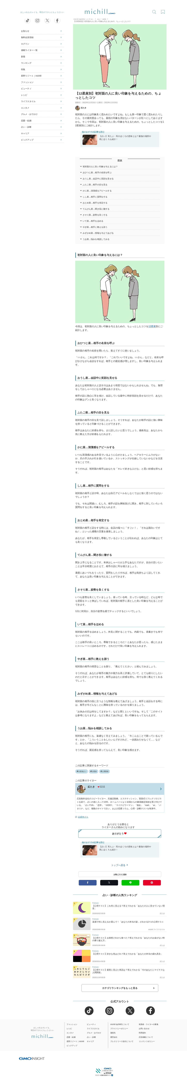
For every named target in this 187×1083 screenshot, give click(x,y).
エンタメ (25, 108)
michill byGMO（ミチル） (83, 19)
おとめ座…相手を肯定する (95, 203)
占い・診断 (26, 127)
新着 (23, 56)
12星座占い (81, 771)
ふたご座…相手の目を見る (95, 184)
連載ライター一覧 (29, 50)
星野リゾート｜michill (31, 76)
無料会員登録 (27, 37)
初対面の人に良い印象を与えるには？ (100, 166)
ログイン (25, 44)
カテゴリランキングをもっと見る (119, 988)
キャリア (25, 133)
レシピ (24, 95)
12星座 (152, 326)
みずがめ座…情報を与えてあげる (98, 233)
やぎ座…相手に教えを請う (95, 227)
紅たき (80, 108)
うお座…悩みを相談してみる (96, 239)
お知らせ (25, 31)
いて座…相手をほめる (93, 221)
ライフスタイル (28, 101)
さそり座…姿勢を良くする (95, 215)
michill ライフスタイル (156, 929)
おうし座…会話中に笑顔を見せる (98, 178)
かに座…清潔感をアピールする (97, 191)
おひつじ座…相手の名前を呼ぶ (97, 172)
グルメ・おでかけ (29, 114)
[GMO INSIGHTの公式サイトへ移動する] (32, 1058)
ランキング (26, 63)
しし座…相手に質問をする (95, 197)
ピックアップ (27, 140)
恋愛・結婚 (26, 120)
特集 (23, 69)
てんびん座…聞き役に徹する (96, 209)
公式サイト (83, 817)
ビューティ (26, 88)
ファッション (27, 82)
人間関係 (104, 771)
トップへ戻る (119, 865)
